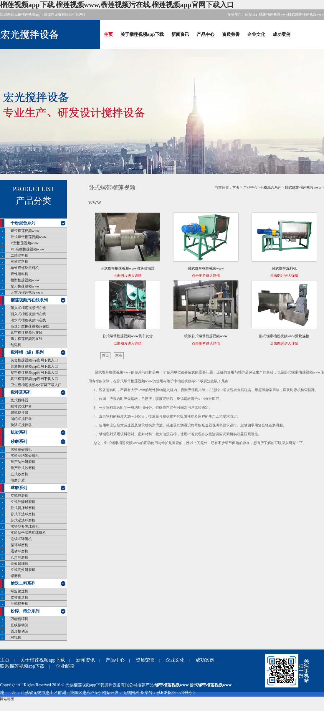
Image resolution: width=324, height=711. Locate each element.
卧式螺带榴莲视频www (29, 237)
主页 (108, 34)
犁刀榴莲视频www (25, 286)
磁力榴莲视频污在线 (26, 339)
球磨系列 (19, 488)
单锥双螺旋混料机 (25, 268)
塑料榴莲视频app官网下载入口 (34, 373)
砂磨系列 (19, 441)
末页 (118, 355)
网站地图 (7, 699)
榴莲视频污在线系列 (29, 300)
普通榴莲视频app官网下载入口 (34, 366)
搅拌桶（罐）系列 (27, 352)
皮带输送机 (19, 597)
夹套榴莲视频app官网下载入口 (34, 360)
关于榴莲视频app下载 (142, 34)
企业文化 (256, 34)
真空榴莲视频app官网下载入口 (34, 379)
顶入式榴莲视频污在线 (28, 308)
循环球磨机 (19, 545)
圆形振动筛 (19, 631)
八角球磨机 (19, 557)
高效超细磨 (19, 564)
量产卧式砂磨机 (23, 468)
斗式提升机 (19, 604)
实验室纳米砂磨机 (25, 455)
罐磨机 (16, 576)
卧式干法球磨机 (23, 514)
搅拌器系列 (21, 392)
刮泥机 (16, 345)
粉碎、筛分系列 (25, 611)
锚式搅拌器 (19, 413)
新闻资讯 (180, 34)
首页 (235, 187)
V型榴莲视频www (25, 243)
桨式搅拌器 (19, 400)
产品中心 (205, 34)
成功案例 (281, 34)
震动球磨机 (19, 551)
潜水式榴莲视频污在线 (28, 320)
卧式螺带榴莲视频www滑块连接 (284, 336)
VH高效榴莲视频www (27, 249)
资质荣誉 (231, 34)
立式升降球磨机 (23, 502)
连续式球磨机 (21, 539)
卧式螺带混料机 (284, 268)
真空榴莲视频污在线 (26, 332)
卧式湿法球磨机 (23, 520)
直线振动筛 (19, 625)
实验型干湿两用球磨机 (28, 533)
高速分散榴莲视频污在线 (30, 326)
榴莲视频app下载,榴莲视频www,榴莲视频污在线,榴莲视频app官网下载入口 (117, 5)
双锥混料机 (19, 274)
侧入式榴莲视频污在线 (28, 314)
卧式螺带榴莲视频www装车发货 (128, 336)
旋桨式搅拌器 (21, 425)
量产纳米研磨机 (23, 462)
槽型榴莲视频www (25, 280)
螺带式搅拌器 (21, 406)
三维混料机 (19, 262)
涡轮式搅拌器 (21, 419)
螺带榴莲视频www (25, 231)
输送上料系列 (23, 583)
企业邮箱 (65, 666)
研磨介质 (18, 480)
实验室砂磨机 (21, 449)
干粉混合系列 (23, 223)
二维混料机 (19, 255)
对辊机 (16, 637)
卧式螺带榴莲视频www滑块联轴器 (127, 268)
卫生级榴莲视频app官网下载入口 (36, 385)
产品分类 (33, 201)
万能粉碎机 (19, 619)
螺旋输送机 (19, 591)
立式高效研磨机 (23, 570)
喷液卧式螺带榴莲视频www (205, 336)
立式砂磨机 (19, 474)
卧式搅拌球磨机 (23, 508)
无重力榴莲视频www (27, 292)
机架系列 (19, 432)
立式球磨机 (19, 496)
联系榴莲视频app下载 (22, 666)
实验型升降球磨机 (25, 526)
